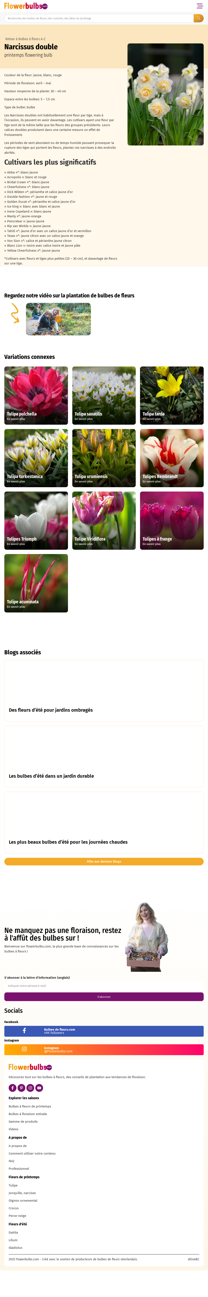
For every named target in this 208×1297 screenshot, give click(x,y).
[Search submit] (199, 18)
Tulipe (13, 1213)
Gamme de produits (23, 1149)
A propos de (18, 1173)
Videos (13, 1157)
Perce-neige (17, 1243)
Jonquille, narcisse (22, 1221)
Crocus (14, 1236)
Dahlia (13, 1260)
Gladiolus (15, 1275)
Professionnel (19, 1196)
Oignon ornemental (23, 1228)
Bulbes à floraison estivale (28, 1142)
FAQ (11, 1189)
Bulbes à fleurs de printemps (30, 1134)
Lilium (13, 1268)
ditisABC (193, 1287)
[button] (200, 6)
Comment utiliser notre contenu (32, 1181)
